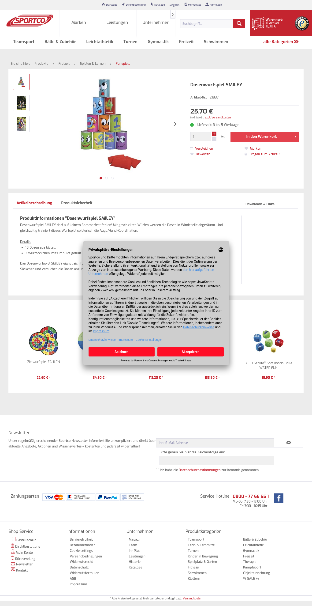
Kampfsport (252, 567)
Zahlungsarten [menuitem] (25, 496)
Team (133, 545)
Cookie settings (81, 551)
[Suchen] (239, 23)
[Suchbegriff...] (212, 23)
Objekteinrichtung (256, 573)
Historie (135, 562)
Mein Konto (22, 552)
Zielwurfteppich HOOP (99, 362)
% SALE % (251, 578)
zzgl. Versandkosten (218, 117)
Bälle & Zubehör (255, 539)
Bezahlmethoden (82, 545)
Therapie (249, 562)
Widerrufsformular (84, 573)
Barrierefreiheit (81, 539)
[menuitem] (110, 5)
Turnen (193, 551)
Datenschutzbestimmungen (200, 470)
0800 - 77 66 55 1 (251, 496)
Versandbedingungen (86, 556)
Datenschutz (79, 567)
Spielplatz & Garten (202, 562)
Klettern (194, 578)
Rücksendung (23, 558)
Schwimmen (197, 573)
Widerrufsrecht (81, 562)
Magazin (135, 539)
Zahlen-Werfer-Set (212, 362)
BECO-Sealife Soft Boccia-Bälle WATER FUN (268, 365)
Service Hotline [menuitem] (215, 496)
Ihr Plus (134, 551)
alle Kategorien (281, 42)
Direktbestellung (25, 546)
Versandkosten (192, 598)
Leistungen (137, 556)
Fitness (193, 567)
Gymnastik (251, 551)
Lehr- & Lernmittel (202, 545)
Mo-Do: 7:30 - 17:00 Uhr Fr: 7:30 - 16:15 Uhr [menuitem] (251, 500)
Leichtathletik (253, 545)
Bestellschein (23, 539)
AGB (73, 578)
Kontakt (19, 570)
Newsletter (22, 564)
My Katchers (156, 362)
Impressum (78, 584)
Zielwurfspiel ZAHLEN (43, 362)
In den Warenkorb (271, 136)
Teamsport (196, 539)
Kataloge (135, 567)
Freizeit (248, 556)
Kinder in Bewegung (203, 556)
